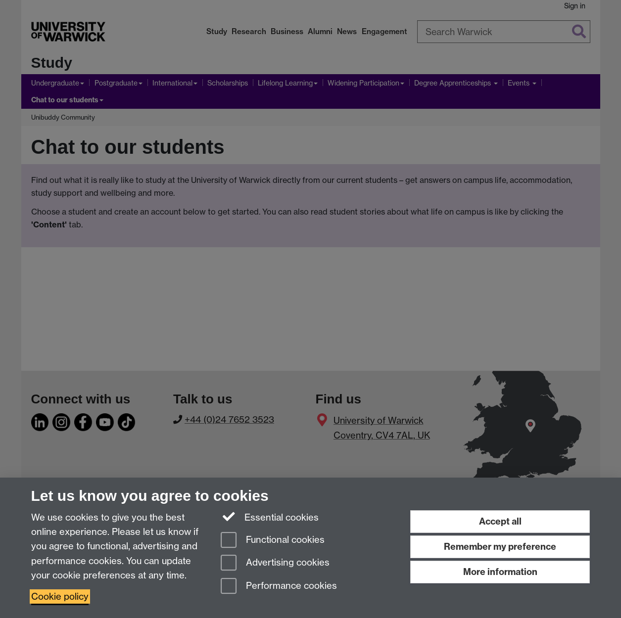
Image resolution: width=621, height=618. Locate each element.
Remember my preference (500, 546)
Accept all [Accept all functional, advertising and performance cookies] (500, 521)
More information (500, 571)
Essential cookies (270, 516)
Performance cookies (279, 586)
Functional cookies (273, 540)
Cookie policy (60, 596)
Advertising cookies (275, 563)
